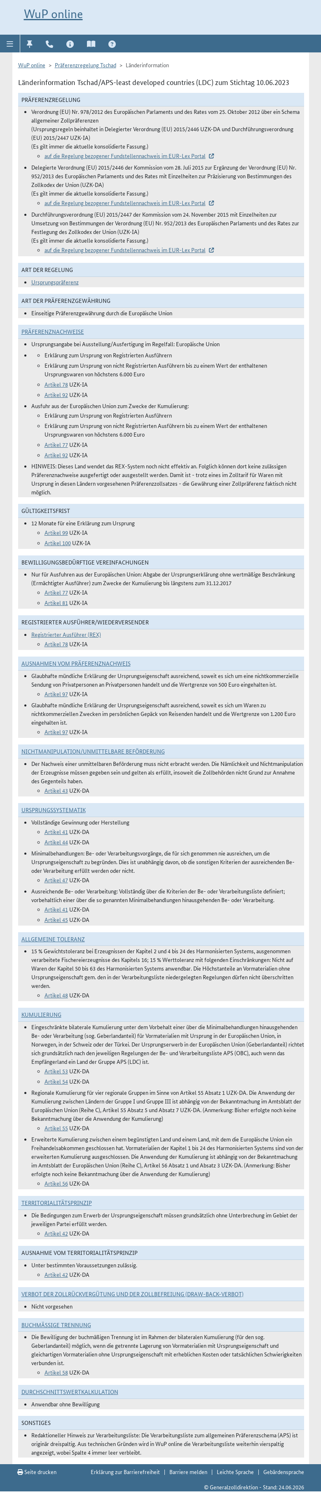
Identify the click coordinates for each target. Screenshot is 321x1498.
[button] (10, 43)
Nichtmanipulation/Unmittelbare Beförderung (93, 751)
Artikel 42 (56, 1233)
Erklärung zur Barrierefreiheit (125, 1471)
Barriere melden (188, 1471)
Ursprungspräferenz (55, 282)
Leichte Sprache (235, 1471)
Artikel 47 (56, 880)
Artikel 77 (56, 444)
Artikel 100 (58, 543)
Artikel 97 (56, 694)
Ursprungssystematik (53, 810)
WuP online (53, 14)
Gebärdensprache (283, 1471)
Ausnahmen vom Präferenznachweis (76, 663)
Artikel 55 (56, 1128)
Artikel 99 (56, 532)
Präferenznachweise (52, 331)
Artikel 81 (56, 602)
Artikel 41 (56, 831)
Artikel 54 (56, 1081)
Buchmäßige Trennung (56, 1325)
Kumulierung (41, 1014)
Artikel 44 (56, 842)
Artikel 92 (56, 394)
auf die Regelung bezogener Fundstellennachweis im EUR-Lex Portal (125, 155)
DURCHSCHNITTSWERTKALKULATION (69, 1391)
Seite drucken (36, 1471)
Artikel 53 (56, 1071)
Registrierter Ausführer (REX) (66, 634)
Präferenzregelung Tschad (85, 65)
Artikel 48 (56, 995)
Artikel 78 (56, 384)
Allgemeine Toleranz (53, 939)
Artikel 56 (56, 1183)
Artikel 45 (56, 919)
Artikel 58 (56, 1372)
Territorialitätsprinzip (56, 1202)
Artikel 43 (56, 790)
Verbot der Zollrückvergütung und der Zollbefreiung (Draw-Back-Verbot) (132, 1294)
